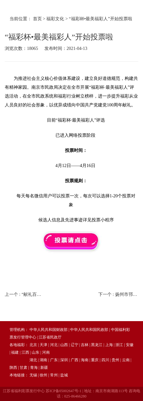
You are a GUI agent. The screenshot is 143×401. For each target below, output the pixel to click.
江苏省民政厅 (50, 337)
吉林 (84, 345)
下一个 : (118, 294)
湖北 (33, 360)
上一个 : (25, 294)
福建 (15, 352)
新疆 (44, 367)
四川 (105, 360)
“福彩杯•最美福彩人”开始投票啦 (100, 18)
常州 (54, 375)
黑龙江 (96, 345)
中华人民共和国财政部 (48, 329)
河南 (46, 352)
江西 (25, 352)
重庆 (95, 360)
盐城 (64, 375)
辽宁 (74, 345)
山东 (35, 352)
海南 (84, 360)
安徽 (129, 345)
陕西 (13, 367)
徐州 (43, 375)
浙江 (119, 345)
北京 (33, 345)
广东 (54, 360)
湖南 (43, 360)
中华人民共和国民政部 (89, 329)
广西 (74, 360)
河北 (54, 345)
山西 (64, 345)
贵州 (115, 360)
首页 (37, 18)
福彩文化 (55, 18)
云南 (126, 360)
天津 (43, 345)
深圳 (64, 360)
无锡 (33, 375)
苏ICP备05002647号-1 (63, 391)
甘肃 (23, 367)
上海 (109, 345)
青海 (34, 367)
